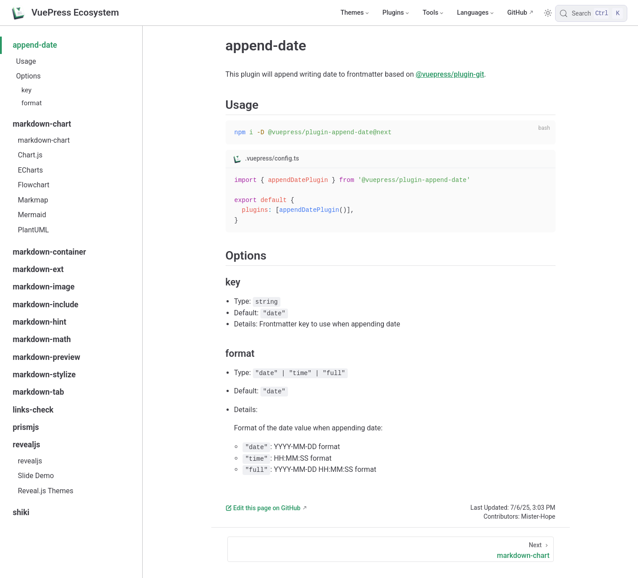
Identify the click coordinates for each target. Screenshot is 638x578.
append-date (34, 45)
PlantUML (33, 230)
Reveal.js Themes (46, 491)
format (31, 103)
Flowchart (33, 185)
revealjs (26, 444)
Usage (26, 61)
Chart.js (30, 155)
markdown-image (43, 286)
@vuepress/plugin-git (450, 74)
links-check (33, 409)
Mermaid (32, 215)
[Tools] (433, 13)
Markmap (33, 200)
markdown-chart (41, 124)
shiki (20, 512)
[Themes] (354, 13)
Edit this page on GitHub (263, 508)
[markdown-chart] (390, 549)
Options (28, 76)
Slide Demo (36, 475)
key (26, 90)
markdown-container (49, 252)
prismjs (25, 427)
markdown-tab (38, 392)
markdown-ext (37, 269)
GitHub (517, 13)
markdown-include (45, 304)
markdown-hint (39, 322)
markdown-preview (46, 357)
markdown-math (41, 339)
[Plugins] (395, 13)
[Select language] (475, 13)
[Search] (591, 13)
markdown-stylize (43, 374)
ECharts (30, 170)
